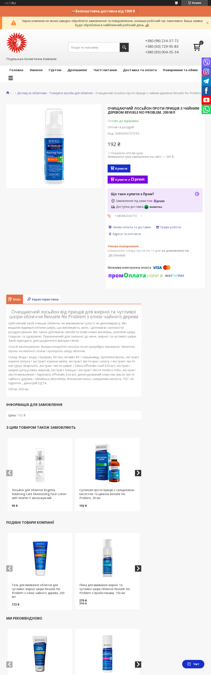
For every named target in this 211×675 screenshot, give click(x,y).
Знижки (35, 70)
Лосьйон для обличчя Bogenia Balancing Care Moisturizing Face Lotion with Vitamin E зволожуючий (39, 494)
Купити (121, 168)
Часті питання (105, 70)
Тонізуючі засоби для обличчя (71, 93)
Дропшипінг (77, 70)
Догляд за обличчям (31, 93)
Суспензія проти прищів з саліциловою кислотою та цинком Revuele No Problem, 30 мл (106, 494)
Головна (16, 70)
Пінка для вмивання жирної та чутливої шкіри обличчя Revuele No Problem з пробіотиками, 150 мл (104, 589)
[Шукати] (124, 47)
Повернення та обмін (180, 70)
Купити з (130, 179)
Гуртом (55, 70)
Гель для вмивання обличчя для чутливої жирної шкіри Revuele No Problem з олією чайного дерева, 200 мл (38, 591)
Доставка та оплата (140, 70)
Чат (193, 664)
